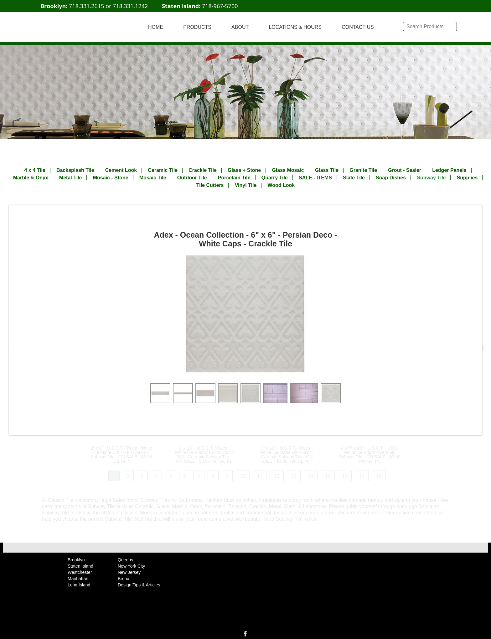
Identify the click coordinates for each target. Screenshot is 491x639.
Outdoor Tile (192, 177)
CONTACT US (358, 27)
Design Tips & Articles (139, 584)
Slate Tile (354, 177)
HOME (155, 27)
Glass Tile (327, 170)
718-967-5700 (220, 6)
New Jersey (129, 572)
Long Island (79, 584)
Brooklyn (76, 559)
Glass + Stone (244, 170)
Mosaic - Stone (110, 177)
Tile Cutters (210, 185)
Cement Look (121, 170)
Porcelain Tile (234, 177)
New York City (131, 566)
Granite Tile (363, 170)
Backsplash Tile (75, 170)
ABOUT (240, 27)
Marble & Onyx (30, 177)
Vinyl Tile (246, 185)
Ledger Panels (449, 170)
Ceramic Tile (163, 170)
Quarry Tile (274, 177)
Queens (125, 559)
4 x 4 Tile (34, 170)
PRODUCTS (197, 27)
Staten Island (80, 566)
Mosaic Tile (152, 177)
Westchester (80, 572)
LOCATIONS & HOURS (295, 27)
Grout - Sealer (404, 170)
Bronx (123, 578)
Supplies (467, 177)
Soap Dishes (391, 177)
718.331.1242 (130, 6)
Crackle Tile (203, 170)
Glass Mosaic (288, 170)
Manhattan (78, 578)
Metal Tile (70, 177)
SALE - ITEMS (315, 177)
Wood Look (281, 185)
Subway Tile (431, 177)
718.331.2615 (86, 6)
